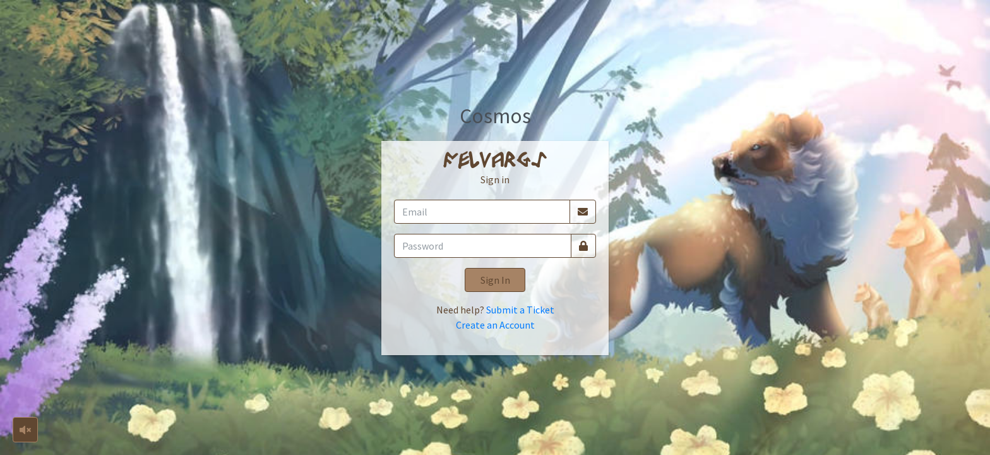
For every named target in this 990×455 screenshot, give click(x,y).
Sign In (495, 280)
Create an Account (495, 324)
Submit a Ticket (520, 309)
